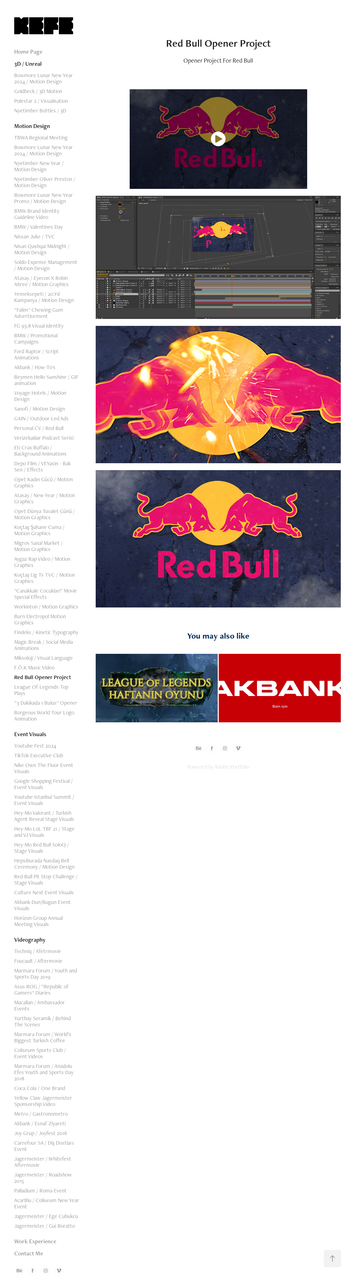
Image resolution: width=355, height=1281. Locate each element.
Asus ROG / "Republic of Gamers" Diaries (41, 989)
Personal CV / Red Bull (38, 428)
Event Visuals (30, 734)
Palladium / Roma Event (40, 1190)
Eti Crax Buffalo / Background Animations (40, 450)
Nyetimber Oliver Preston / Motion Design (44, 182)
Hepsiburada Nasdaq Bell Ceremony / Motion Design (44, 863)
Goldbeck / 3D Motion (38, 91)
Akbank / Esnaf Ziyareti (40, 1123)
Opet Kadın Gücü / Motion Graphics (43, 482)
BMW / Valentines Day (38, 226)
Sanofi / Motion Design (39, 408)
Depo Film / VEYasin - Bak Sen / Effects (42, 466)
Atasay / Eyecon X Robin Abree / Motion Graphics (41, 281)
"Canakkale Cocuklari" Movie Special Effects (45, 594)
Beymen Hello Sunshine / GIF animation (46, 380)
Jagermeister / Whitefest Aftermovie (42, 1162)
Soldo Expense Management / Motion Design (45, 265)
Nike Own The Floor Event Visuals (43, 768)
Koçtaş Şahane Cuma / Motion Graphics (39, 530)
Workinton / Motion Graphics (46, 606)
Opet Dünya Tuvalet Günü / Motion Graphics (44, 514)
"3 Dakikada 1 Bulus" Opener (45, 702)
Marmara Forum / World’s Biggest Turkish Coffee (42, 1037)
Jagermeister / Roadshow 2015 (43, 1177)
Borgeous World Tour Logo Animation (44, 715)
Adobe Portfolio (232, 766)
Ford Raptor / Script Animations (36, 354)
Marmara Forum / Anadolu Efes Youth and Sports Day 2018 (43, 1072)
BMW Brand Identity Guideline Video (36, 214)
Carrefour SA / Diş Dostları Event (44, 1146)
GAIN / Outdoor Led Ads (41, 418)
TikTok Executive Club (38, 755)
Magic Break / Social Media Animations (43, 645)
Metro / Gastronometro (41, 1113)
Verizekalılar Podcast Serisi (43, 437)
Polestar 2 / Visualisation (41, 100)
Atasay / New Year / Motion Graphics (44, 498)
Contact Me (28, 1253)
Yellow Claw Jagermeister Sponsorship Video (43, 1101)
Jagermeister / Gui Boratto (44, 1225)
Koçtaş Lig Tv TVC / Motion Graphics (44, 578)
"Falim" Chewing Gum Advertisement (38, 313)
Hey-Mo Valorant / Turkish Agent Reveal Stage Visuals (44, 816)
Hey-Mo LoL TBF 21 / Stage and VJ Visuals (44, 832)
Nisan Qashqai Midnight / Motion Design (42, 249)
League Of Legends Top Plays (41, 690)
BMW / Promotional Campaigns (36, 338)
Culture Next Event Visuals (44, 892)
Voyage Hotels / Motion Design (40, 396)
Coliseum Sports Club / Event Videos (40, 1053)
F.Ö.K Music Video (34, 667)
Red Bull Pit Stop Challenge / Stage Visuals (46, 879)
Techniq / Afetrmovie (37, 951)
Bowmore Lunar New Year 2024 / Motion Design (43, 78)
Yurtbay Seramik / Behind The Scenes (42, 1021)
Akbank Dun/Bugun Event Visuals (42, 905)
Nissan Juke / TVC (34, 236)
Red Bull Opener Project (42, 677)
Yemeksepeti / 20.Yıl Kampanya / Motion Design (44, 297)
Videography (29, 939)
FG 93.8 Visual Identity (38, 325)
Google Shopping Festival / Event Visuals (43, 784)
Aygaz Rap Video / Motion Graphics (42, 562)
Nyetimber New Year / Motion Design (39, 166)
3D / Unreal (28, 63)
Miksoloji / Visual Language (43, 657)
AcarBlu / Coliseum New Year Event (46, 1203)
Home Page (28, 51)
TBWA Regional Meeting (41, 137)
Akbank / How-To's (34, 367)
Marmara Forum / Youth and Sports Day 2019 (45, 973)
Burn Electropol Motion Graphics (40, 619)
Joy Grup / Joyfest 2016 (40, 1133)
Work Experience (35, 1241)
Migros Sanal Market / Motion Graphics (38, 546)
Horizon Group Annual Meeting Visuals (38, 921)
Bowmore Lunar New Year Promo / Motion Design (43, 198)
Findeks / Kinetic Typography (46, 632)
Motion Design (32, 126)
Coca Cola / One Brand (39, 1088)
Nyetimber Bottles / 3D (40, 110)
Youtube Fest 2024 (35, 745)
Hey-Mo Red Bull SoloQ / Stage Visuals (41, 847)
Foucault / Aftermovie (38, 960)
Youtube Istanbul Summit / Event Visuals (44, 800)
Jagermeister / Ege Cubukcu (46, 1216)
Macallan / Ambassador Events (39, 1005)
